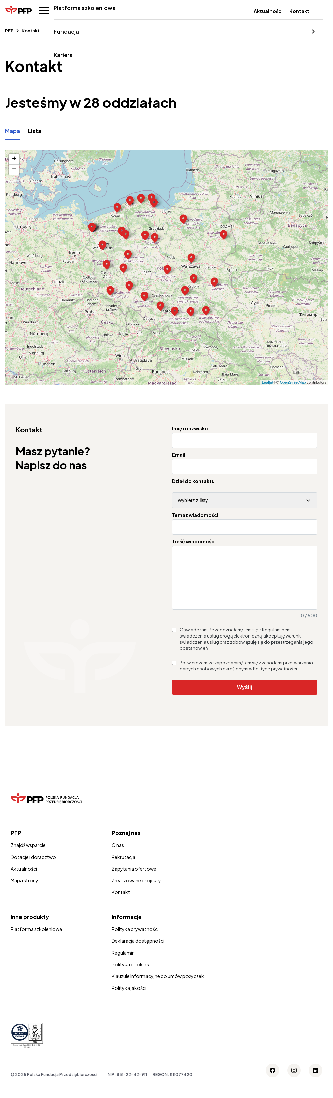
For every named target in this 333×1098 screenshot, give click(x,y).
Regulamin (123, 963)
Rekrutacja (123, 867)
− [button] (14, 170)
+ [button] (14, 159)
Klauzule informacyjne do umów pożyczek (158, 986)
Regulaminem (276, 640)
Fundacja (65, 31)
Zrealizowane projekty (136, 890)
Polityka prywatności (135, 939)
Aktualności (268, 11)
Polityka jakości (129, 998)
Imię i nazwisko (190, 428)
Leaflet (267, 382)
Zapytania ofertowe (134, 879)
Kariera (61, 54)
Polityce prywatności (275, 679)
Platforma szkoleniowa (83, 7)
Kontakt (299, 11)
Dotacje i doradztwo (33, 867)
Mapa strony (24, 890)
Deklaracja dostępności (138, 951)
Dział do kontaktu (193, 481)
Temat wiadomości (195, 515)
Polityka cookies (130, 974)
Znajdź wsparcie (28, 855)
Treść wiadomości (194, 541)
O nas (118, 855)
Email (178, 455)
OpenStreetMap (293, 382)
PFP (9, 30)
